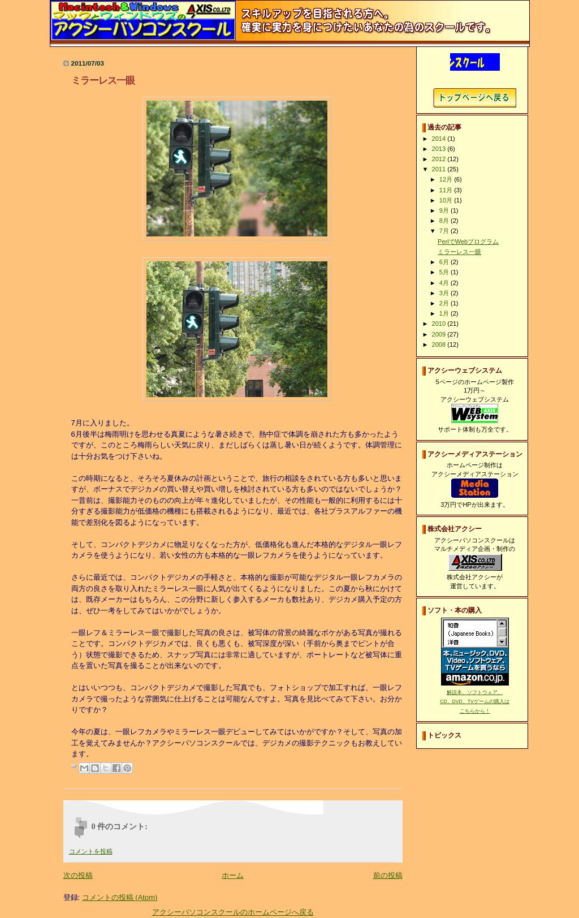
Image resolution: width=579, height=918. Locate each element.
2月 (445, 303)
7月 (445, 230)
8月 (445, 220)
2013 (440, 148)
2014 (440, 138)
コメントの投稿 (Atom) (120, 897)
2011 (440, 169)
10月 (446, 200)
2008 (440, 344)
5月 (445, 272)
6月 (445, 261)
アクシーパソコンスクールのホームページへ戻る (233, 912)
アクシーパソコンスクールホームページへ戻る (474, 97)
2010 (440, 323)
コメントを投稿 (91, 851)
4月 (445, 282)
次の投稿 (78, 875)
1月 (445, 313)
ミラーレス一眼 (459, 251)
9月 (445, 210)
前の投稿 (388, 875)
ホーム (233, 875)
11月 (446, 190)
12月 (446, 179)
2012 (440, 159)
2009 (440, 334)
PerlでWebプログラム (468, 241)
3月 (445, 293)
